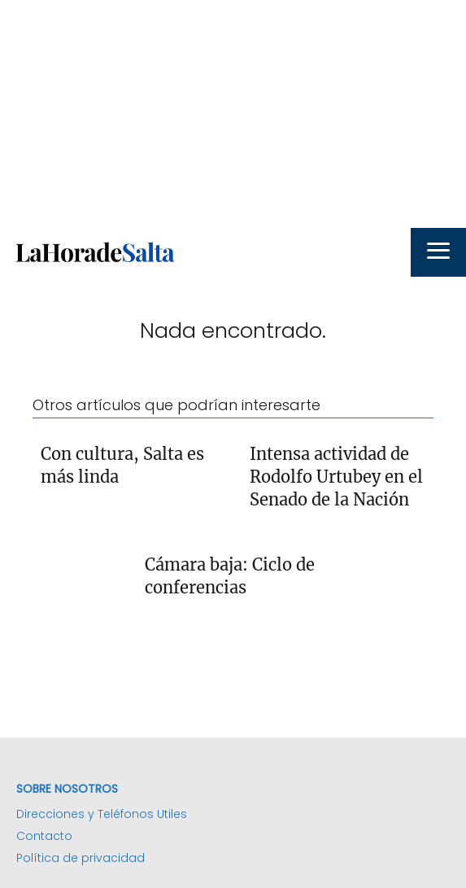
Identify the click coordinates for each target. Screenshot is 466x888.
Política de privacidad (80, 858)
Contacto (44, 836)
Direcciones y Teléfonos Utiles (101, 814)
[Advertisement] (233, 114)
